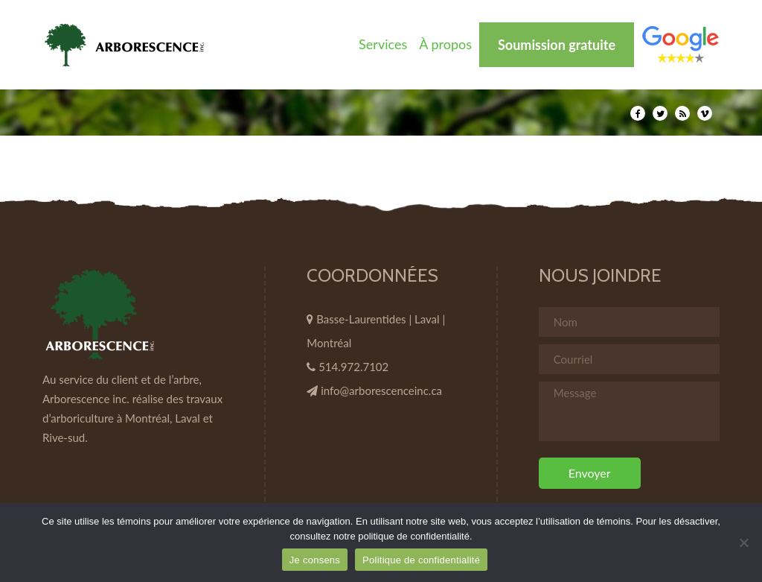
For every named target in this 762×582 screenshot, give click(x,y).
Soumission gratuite (556, 45)
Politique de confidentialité (421, 560)
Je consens (314, 560)
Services (383, 44)
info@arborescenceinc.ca (381, 390)
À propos (445, 44)
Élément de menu (680, 44)
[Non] (743, 542)
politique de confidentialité (414, 536)
